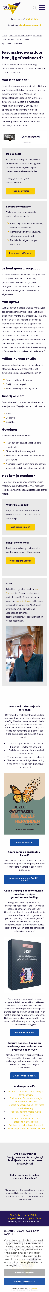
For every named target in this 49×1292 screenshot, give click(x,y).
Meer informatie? (24, 1032)
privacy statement (32, 1288)
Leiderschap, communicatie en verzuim (26, 1128)
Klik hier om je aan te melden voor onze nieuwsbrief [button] (24, 1177)
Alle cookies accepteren (24, 1281)
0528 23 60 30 (32, 19)
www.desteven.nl (24, 601)
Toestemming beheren (24, 1272)
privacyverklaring (13, 1193)
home (4, 35)
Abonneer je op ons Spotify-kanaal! (24, 879)
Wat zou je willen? (20, 527)
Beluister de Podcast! (24, 1076)
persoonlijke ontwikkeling (20, 35)
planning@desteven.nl (30, 25)
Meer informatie (20, 191)
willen (9, 43)
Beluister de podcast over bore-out (26, 1125)
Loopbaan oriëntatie (20, 253)
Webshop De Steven (20, 561)
